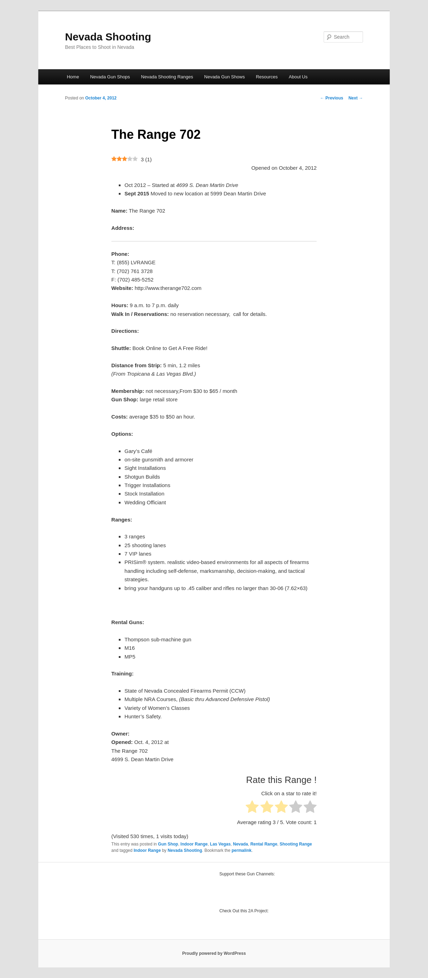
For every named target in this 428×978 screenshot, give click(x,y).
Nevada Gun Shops (110, 76)
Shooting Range (296, 844)
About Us (298, 76)
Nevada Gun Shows (224, 76)
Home (73, 76)
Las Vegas (220, 844)
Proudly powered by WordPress (214, 953)
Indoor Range (194, 844)
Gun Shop (168, 844)
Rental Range (263, 844)
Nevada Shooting (108, 37)
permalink (242, 850)
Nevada (240, 844)
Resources (267, 76)
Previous (331, 98)
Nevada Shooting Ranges (167, 76)
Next (356, 98)
